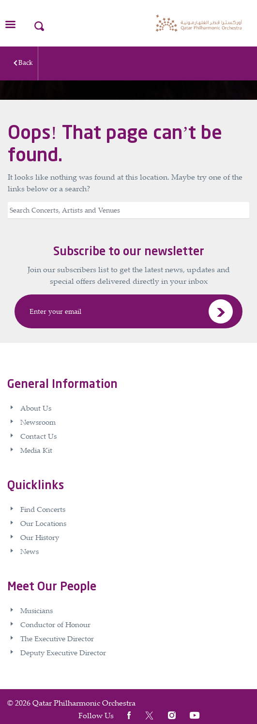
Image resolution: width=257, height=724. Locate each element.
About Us (35, 408)
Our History (39, 537)
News (29, 551)
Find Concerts (42, 509)
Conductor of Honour (55, 624)
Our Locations (43, 523)
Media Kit (36, 450)
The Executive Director (57, 638)
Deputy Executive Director (63, 652)
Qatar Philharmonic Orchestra (84, 702)
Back (25, 62)
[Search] (128, 210)
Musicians (36, 610)
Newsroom (38, 422)
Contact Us (38, 436)
